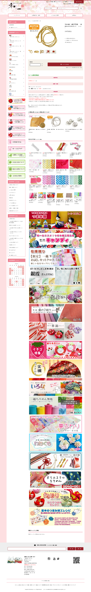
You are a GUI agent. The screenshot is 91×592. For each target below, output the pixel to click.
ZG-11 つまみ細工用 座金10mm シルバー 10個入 (73, 129)
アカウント (60, 1)
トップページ (17, 15)
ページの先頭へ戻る (46, 580)
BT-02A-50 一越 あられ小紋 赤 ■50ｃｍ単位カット (76, 170)
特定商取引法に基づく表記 (77, 67)
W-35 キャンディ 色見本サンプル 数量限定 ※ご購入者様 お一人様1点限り (76, 154)
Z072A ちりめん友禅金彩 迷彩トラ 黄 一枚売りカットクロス (60, 201)
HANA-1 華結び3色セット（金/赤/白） (61, 153)
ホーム (29, 20)
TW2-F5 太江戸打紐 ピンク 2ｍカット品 (49, 153)
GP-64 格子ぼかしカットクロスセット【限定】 (78, 200)
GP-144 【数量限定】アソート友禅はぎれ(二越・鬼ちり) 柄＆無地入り (51, 201)
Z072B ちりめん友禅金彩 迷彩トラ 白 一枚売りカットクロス (69, 201)
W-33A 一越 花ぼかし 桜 (34, 169)
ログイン (71, 1)
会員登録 (65, 1)
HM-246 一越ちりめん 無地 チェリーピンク (62, 170)
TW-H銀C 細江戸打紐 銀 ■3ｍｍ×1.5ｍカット (55, 130)
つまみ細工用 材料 (35, 20)
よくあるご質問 (55, 15)
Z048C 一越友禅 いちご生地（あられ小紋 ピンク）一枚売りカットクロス (35, 187)
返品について (68, 67)
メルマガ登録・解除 (51, 1)
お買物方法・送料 (36, 15)
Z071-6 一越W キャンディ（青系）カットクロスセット (61, 186)
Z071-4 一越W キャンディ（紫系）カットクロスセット (48, 186)
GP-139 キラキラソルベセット (42, 200)
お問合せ (74, 15)
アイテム (78, 1)
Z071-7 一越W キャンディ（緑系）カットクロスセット (75, 186)
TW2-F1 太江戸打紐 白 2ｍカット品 (35, 153)
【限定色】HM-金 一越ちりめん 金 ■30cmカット (36, 130)
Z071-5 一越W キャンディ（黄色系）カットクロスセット (48, 170)
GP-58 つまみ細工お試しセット (32, 200)
